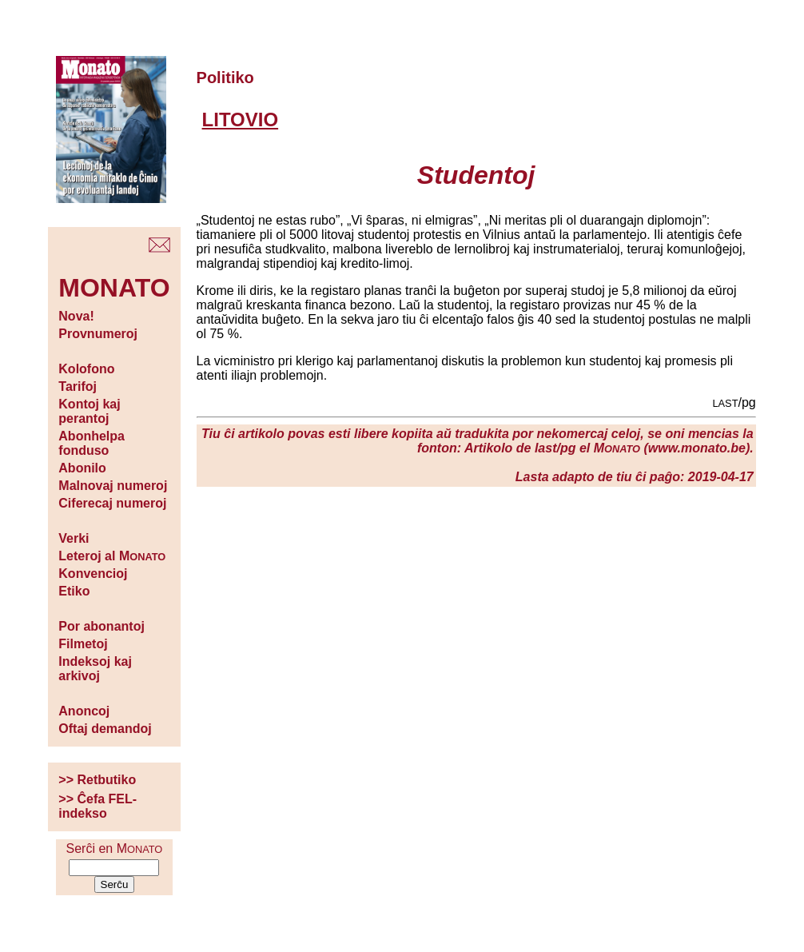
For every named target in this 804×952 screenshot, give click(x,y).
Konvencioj (92, 573)
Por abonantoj (101, 626)
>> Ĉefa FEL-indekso (97, 806)
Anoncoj (83, 711)
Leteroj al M (111, 556)
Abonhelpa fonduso (91, 443)
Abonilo (82, 468)
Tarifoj (77, 386)
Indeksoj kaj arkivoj (95, 669)
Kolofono (86, 369)
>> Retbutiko (97, 780)
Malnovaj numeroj (112, 485)
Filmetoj (82, 644)
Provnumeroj (97, 334)
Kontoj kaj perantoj (89, 411)
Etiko (74, 591)
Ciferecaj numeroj (112, 503)
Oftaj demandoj (104, 728)
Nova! (76, 316)
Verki (73, 538)
